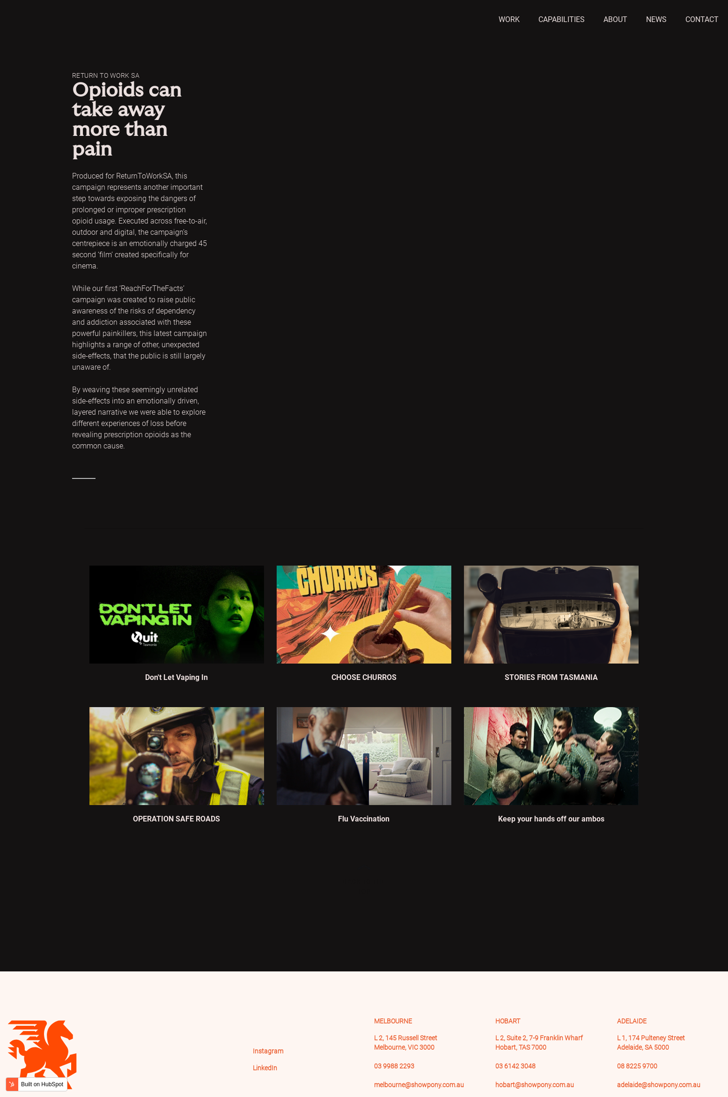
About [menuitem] (615, 19)
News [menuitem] (656, 19)
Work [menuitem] (509, 19)
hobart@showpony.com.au (534, 1085)
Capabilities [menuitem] (561, 19)
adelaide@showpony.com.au (658, 1085)
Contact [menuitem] (702, 19)
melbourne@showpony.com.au (419, 1085)
